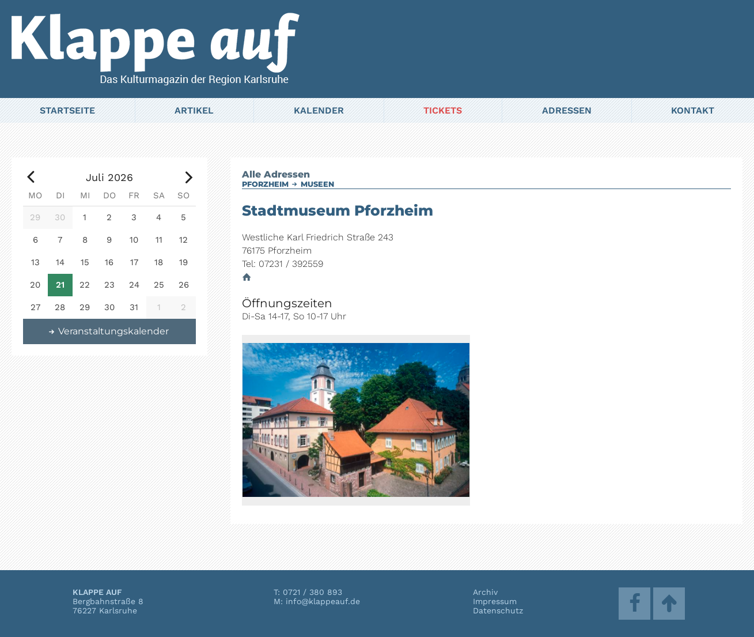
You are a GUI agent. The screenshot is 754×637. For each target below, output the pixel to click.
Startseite (67, 110)
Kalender (319, 110)
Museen (317, 184)
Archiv (485, 592)
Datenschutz (498, 610)
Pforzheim (265, 184)
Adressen (567, 110)
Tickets (442, 110)
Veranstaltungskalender (108, 331)
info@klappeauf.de (323, 601)
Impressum (495, 601)
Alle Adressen (276, 174)
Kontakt (692, 110)
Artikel (194, 110)
